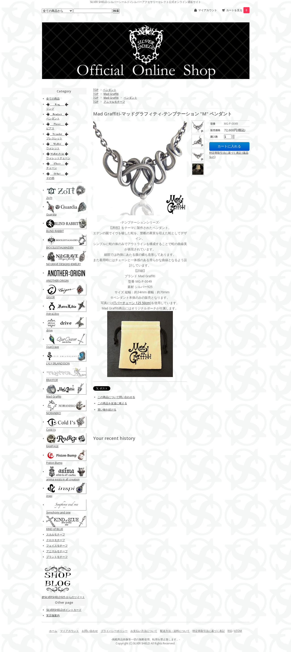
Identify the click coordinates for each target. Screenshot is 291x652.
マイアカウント (207, 10)
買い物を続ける (107, 409)
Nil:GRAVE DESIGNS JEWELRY (63, 264)
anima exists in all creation (63, 479)
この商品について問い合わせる (116, 397)
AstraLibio (52, 314)
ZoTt (49, 198)
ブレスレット (54, 138)
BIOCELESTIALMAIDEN (59, 247)
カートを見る (237, 10)
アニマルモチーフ (114, 102)
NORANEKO (53, 413)
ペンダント (109, 90)
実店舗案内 (53, 615)
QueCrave (52, 347)
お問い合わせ (90, 631)
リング (50, 109)
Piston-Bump (54, 463)
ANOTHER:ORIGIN (57, 281)
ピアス (50, 128)
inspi (49, 496)
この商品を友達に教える (112, 403)
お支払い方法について (143, 631)
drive (49, 330)
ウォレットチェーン (58, 158)
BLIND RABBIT (55, 231)
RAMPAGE (52, 446)
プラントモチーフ (57, 557)
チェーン (51, 168)
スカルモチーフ (55, 534)
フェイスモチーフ (57, 546)
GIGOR (50, 297)
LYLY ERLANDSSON (58, 363)
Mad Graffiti (111, 94)
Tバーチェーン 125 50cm (132, 303)
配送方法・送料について (175, 631)
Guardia (51, 214)
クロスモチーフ (55, 540)
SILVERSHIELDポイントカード (64, 610)
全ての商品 (53, 98)
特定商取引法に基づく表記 (209, 631)
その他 (50, 178)
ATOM (238, 631)
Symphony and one (58, 512)
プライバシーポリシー (114, 631)
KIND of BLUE (54, 529)
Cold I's (51, 430)
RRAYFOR (52, 380)
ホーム (53, 631)
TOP (95, 90)
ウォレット (53, 148)
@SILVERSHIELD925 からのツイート (63, 597)
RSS (230, 631)
